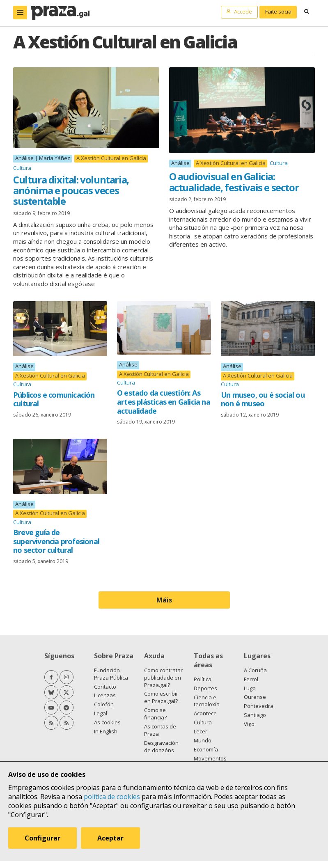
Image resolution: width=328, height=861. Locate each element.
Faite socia (278, 11)
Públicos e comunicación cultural (54, 399)
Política (202, 679)
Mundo (202, 740)
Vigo (249, 724)
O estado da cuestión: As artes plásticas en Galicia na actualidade (163, 401)
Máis (164, 600)
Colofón (104, 704)
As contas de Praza (160, 730)
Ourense (255, 697)
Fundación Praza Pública (111, 673)
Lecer (200, 731)
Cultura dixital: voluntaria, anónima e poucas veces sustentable (71, 190)
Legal (100, 713)
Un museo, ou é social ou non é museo (263, 399)
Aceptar (110, 838)
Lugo (250, 688)
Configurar (42, 838)
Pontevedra (258, 706)
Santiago (255, 715)
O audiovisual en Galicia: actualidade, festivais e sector (234, 181)
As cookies (107, 722)
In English (105, 731)
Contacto (105, 686)
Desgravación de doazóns (161, 746)
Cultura (22, 168)
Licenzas (105, 695)
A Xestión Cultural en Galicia (111, 158)
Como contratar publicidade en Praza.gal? (163, 677)
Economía (206, 749)
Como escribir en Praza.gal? (161, 697)
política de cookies (112, 796)
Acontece (205, 713)
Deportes (205, 688)
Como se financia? (155, 713)
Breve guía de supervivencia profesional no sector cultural (56, 541)
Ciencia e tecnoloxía (207, 701)
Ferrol (251, 679)
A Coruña (255, 670)
